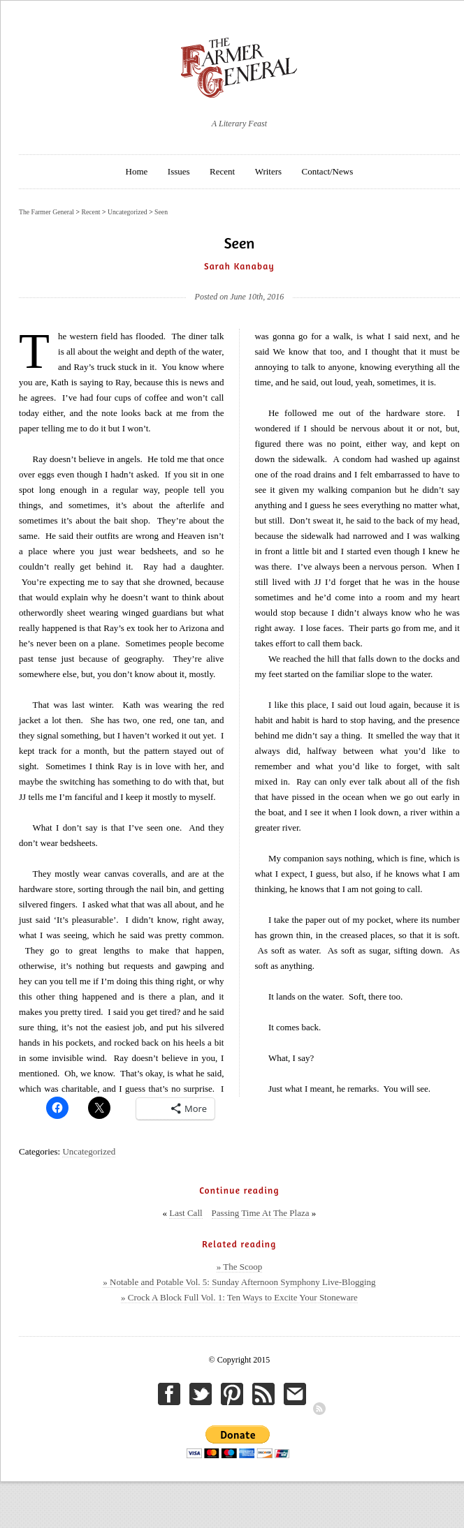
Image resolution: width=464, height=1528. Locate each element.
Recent (222, 171)
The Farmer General (46, 212)
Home (137, 171)
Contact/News (328, 171)
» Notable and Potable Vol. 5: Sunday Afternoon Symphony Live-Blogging (239, 1282)
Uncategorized (88, 1151)
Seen (161, 212)
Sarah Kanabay (239, 266)
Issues (179, 171)
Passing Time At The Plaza (261, 1213)
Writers (268, 171)
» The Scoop (239, 1266)
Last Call (185, 1213)
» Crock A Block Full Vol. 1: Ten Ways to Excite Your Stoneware (239, 1297)
